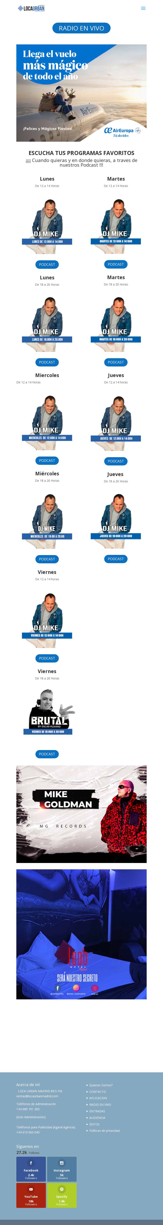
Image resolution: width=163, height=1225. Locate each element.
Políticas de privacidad (104, 1131)
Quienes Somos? (100, 1085)
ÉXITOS (94, 1124)
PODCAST (47, 264)
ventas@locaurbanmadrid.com (37, 1096)
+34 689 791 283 (27, 1109)
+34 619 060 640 (27, 1132)
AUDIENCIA (97, 1118)
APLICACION (98, 1098)
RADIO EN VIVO (81, 28)
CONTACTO (97, 1092)
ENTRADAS (97, 1111)
